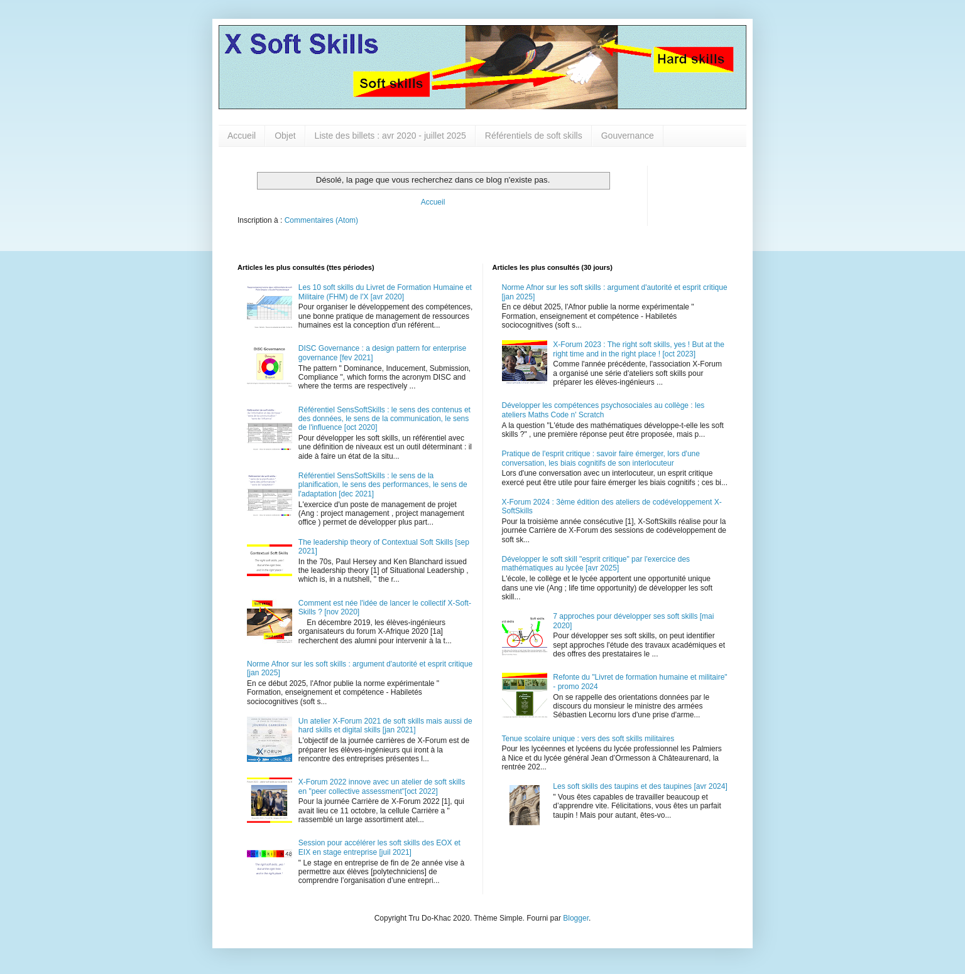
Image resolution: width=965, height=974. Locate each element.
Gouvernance (627, 136)
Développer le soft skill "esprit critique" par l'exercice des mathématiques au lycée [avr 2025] (596, 563)
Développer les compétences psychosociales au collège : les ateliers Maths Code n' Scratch (603, 410)
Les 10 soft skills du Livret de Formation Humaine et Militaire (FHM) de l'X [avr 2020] (385, 292)
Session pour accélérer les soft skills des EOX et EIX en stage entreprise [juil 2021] (379, 847)
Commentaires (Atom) (321, 220)
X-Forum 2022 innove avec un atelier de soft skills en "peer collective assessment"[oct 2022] (381, 786)
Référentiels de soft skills (533, 136)
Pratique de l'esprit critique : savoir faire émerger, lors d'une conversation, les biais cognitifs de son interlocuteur (601, 458)
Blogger (576, 918)
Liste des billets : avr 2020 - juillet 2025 (390, 136)
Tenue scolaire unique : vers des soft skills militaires (588, 738)
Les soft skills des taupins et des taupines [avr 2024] (640, 786)
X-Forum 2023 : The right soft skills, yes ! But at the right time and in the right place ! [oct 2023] (638, 349)
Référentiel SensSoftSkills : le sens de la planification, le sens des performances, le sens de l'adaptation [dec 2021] (382, 484)
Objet (285, 136)
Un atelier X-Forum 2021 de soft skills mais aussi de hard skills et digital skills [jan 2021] (385, 725)
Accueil (241, 136)
